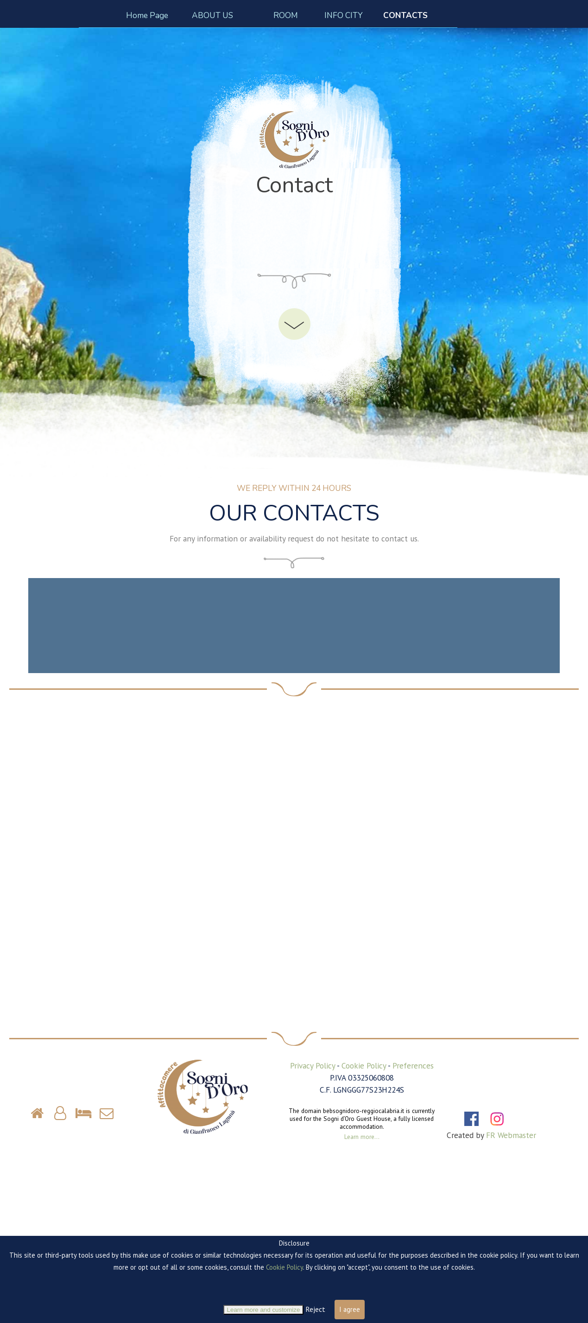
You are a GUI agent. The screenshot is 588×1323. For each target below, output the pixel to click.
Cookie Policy (363, 1065)
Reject (315, 1309)
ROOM (285, 15)
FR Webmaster (511, 1135)
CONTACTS (405, 15)
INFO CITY (343, 15)
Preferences (413, 1065)
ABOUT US (212, 15)
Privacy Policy (312, 1065)
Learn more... (361, 1136)
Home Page (147, 15)
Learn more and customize (263, 1309)
